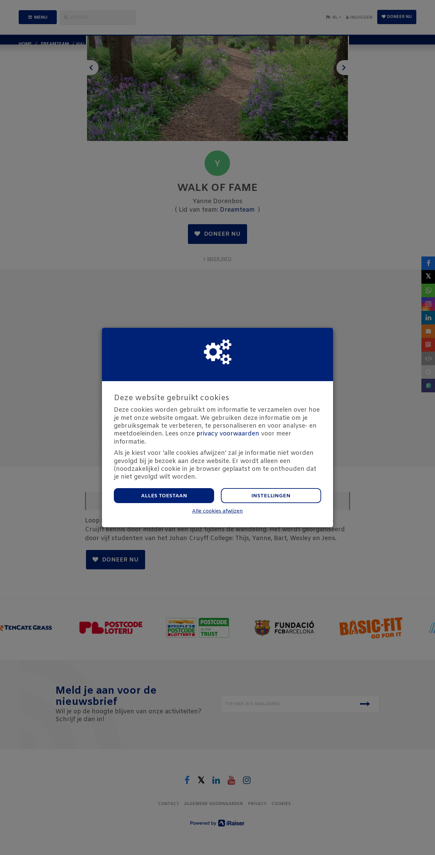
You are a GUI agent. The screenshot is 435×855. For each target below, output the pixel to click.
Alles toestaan (164, 496)
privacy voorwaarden (227, 434)
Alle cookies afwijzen (217, 511)
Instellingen (271, 496)
